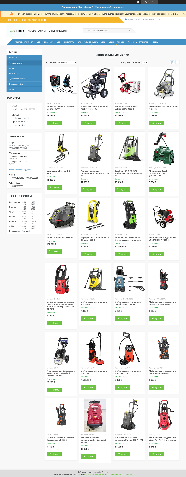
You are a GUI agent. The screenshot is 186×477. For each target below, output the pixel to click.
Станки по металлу (65, 42)
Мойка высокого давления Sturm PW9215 (94, 303)
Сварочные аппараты (138, 42)
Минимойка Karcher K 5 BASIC (58, 172)
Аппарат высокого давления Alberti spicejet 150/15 (93, 440)
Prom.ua (105, 472)
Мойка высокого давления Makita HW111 (60, 107)
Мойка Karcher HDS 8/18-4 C (60, 237)
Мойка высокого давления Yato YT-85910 (128, 372)
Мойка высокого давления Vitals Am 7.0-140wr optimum (163, 438)
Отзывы (12, 89)
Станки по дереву (45, 42)
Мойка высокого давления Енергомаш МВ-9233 (162, 372)
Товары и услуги (16, 63)
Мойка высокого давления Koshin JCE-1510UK (94, 107)
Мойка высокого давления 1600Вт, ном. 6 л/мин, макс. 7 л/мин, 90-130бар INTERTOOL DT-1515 (61, 305)
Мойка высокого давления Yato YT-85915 (94, 372)
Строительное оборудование (91, 42)
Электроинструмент (24, 42)
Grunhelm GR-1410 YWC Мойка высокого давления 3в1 (128, 173)
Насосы (155, 42)
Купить (56, 123)
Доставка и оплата (17, 78)
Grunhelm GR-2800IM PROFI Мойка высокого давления (128, 238)
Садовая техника (116, 42)
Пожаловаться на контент (94, 474)
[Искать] (130, 30)
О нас (11, 68)
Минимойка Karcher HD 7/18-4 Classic (163, 107)
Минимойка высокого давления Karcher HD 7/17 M (129, 438)
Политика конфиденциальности (119, 474)
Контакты (13, 73)
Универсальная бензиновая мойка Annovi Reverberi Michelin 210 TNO (61, 373)
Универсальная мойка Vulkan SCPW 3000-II (126, 107)
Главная (13, 57)
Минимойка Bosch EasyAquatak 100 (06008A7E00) (158, 173)
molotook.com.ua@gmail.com (21, 170)
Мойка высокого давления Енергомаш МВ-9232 (60, 438)
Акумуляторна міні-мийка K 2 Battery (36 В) (95, 238)
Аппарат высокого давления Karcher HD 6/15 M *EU (95, 173)
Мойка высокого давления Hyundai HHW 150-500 (128, 303)
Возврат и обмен (17, 84)
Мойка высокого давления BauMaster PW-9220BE (162, 303)
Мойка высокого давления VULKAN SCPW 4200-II (162, 238)
